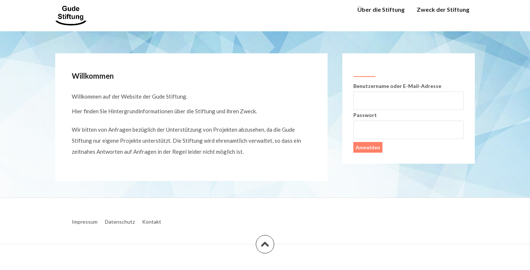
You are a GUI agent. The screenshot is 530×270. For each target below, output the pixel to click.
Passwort (365, 115)
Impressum (85, 222)
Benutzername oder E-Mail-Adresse (397, 86)
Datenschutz (120, 222)
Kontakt (151, 222)
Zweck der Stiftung (443, 9)
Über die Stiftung (380, 9)
